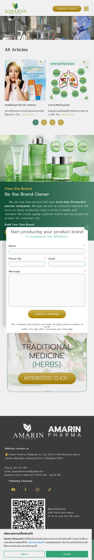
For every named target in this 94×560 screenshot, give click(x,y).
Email (67, 258)
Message (47, 271)
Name (47, 246)
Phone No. (27, 258)
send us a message (47, 314)
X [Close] (87, 227)
